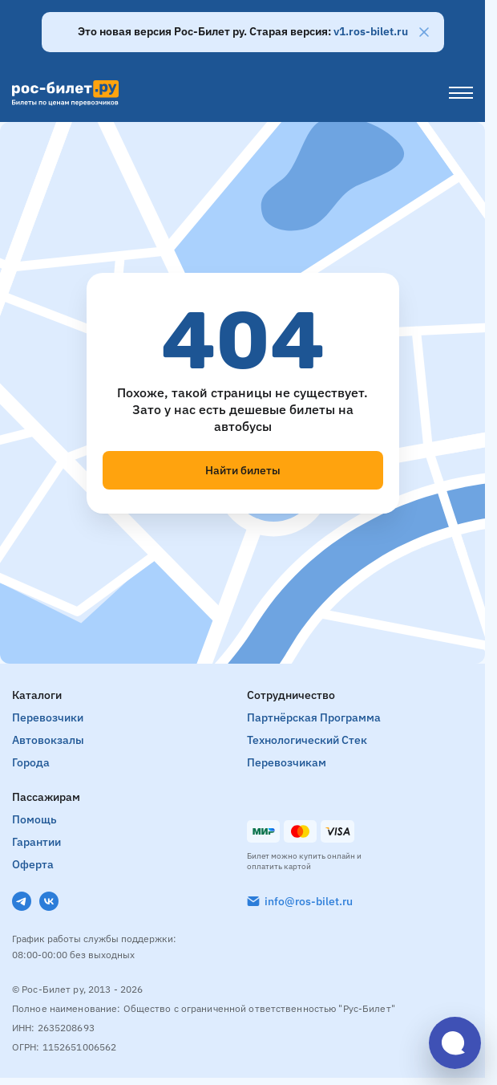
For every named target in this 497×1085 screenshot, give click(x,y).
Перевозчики (47, 717)
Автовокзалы (48, 740)
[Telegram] (21, 901)
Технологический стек (307, 740)
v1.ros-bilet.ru (370, 31)
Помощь (34, 819)
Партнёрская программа (314, 717)
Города (31, 762)
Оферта (33, 864)
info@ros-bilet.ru (309, 901)
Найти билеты (243, 470)
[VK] (49, 901)
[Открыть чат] (455, 1043)
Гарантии (36, 842)
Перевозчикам (286, 762)
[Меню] (461, 93)
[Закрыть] (424, 32)
